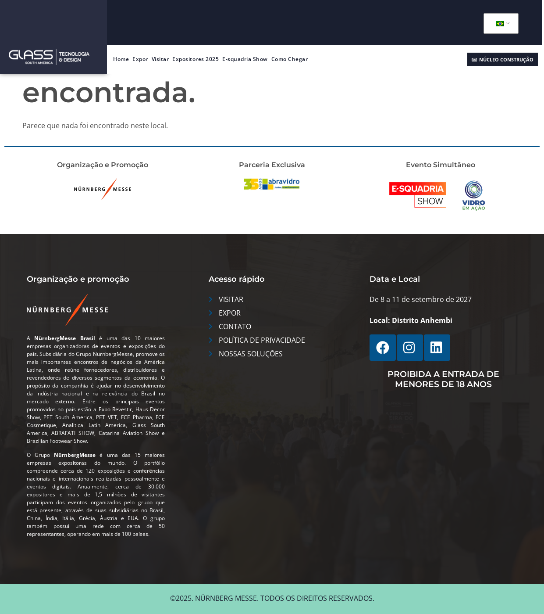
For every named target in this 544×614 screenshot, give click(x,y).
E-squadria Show (245, 59)
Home (121, 59)
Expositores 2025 (195, 59)
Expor (140, 59)
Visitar (160, 59)
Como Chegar (289, 59)
